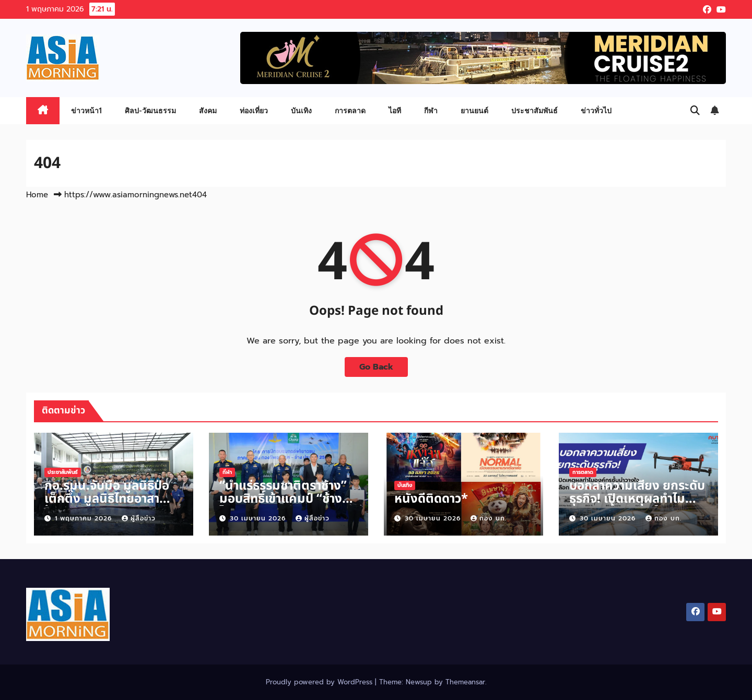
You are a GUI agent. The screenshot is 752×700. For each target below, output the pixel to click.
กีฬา (431, 110)
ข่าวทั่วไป (596, 110)
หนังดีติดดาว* (431, 499)
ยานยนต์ (474, 110)
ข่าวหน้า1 (86, 110)
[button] (695, 110)
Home (37, 194)
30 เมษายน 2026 (259, 518)
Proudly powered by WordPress (320, 682)
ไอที (395, 110)
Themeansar (465, 682)
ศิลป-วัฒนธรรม (150, 110)
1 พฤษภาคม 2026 (84, 518)
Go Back (376, 367)
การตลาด (350, 110)
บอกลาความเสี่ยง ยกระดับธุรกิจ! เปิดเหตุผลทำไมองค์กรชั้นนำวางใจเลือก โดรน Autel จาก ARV (637, 506)
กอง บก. (489, 518)
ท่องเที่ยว (254, 110)
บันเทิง (301, 110)
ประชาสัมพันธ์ (534, 110)
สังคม (208, 110)
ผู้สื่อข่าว (139, 518)
